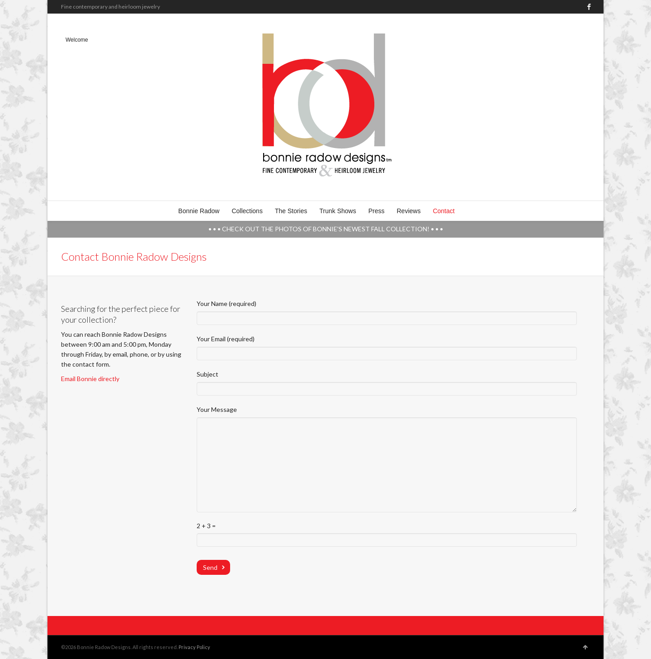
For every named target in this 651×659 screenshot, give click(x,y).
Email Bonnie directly (90, 378)
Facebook (589, 6)
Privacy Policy (194, 647)
